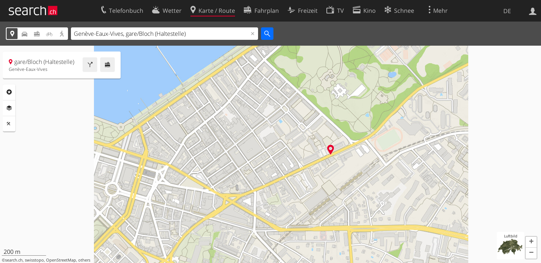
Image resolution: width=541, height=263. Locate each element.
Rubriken (9, 92)
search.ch (14, 260)
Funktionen (9, 124)
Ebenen (9, 108)
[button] (531, 242)
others (84, 260)
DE (507, 11)
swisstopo (34, 260)
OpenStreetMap (61, 260)
